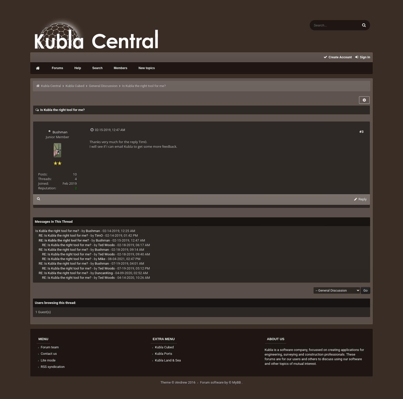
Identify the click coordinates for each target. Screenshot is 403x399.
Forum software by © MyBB (221, 382)
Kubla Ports (161, 354)
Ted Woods (106, 245)
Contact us (47, 354)
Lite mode (46, 360)
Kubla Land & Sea (166, 360)
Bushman (59, 132)
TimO (99, 235)
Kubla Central (51, 86)
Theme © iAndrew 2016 (180, 382)
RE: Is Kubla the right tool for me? (63, 235)
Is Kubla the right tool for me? (57, 231)
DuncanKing (104, 273)
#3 (362, 131)
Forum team (48, 347)
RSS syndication (51, 367)
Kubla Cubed (75, 86)
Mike (101, 259)
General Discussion (103, 86)
